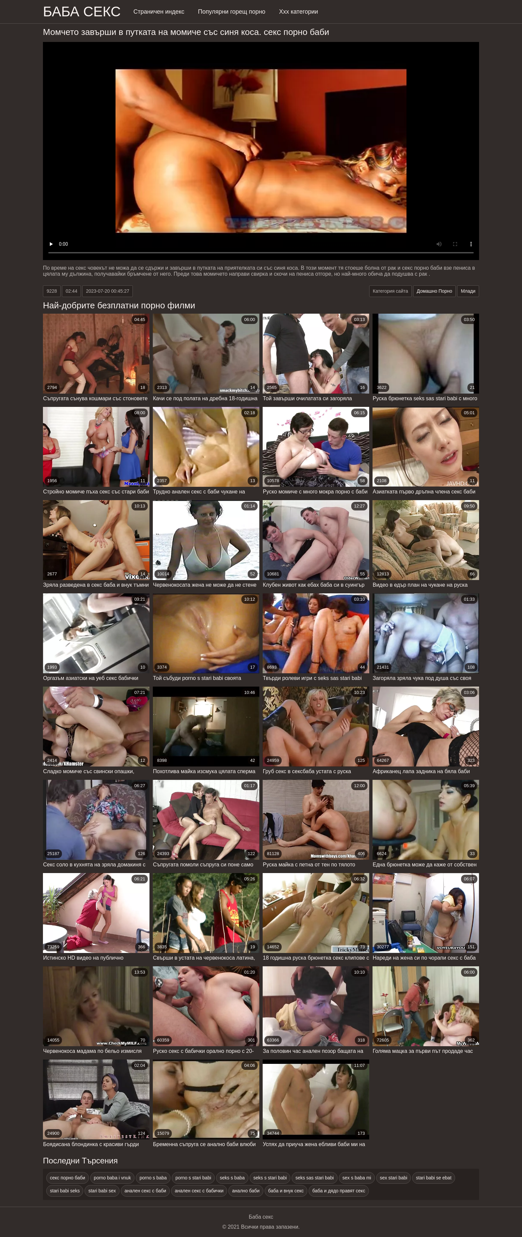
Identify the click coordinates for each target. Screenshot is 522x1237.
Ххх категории (298, 11)
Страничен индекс (158, 11)
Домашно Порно (434, 291)
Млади (468, 291)
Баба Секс (82, 11)
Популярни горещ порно (231, 11)
